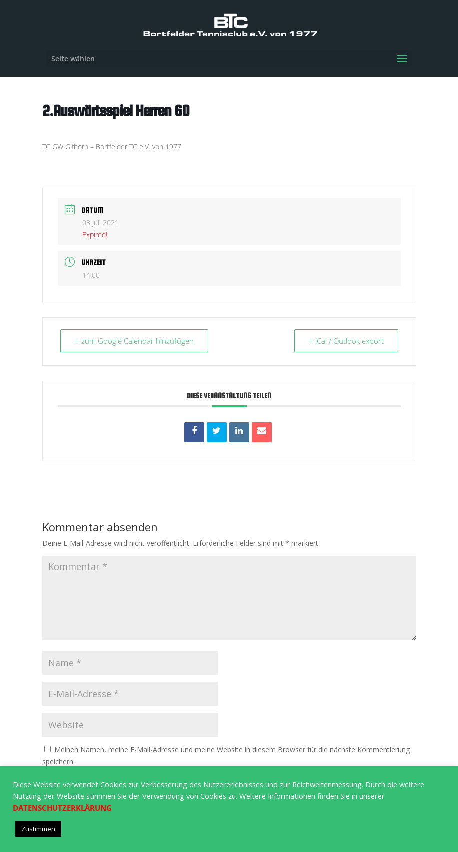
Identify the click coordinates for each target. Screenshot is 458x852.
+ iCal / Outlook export (346, 341)
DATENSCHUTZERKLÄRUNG (62, 808)
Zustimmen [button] (38, 828)
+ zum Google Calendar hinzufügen (134, 341)
